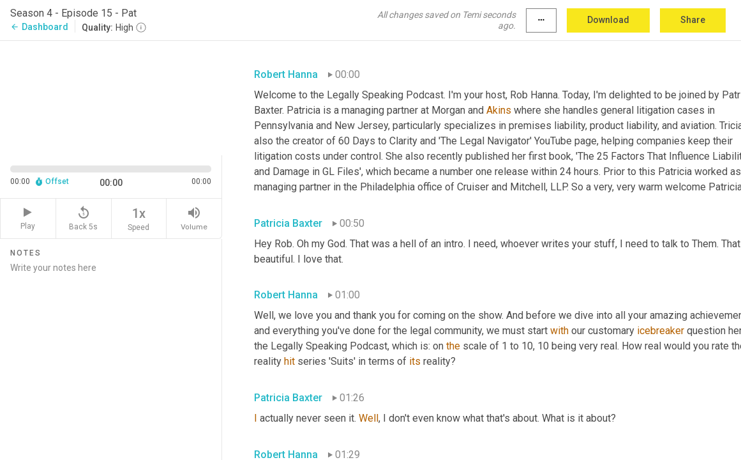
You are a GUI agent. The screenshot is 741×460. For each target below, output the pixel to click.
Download (608, 20)
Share (692, 20)
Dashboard (39, 27)
